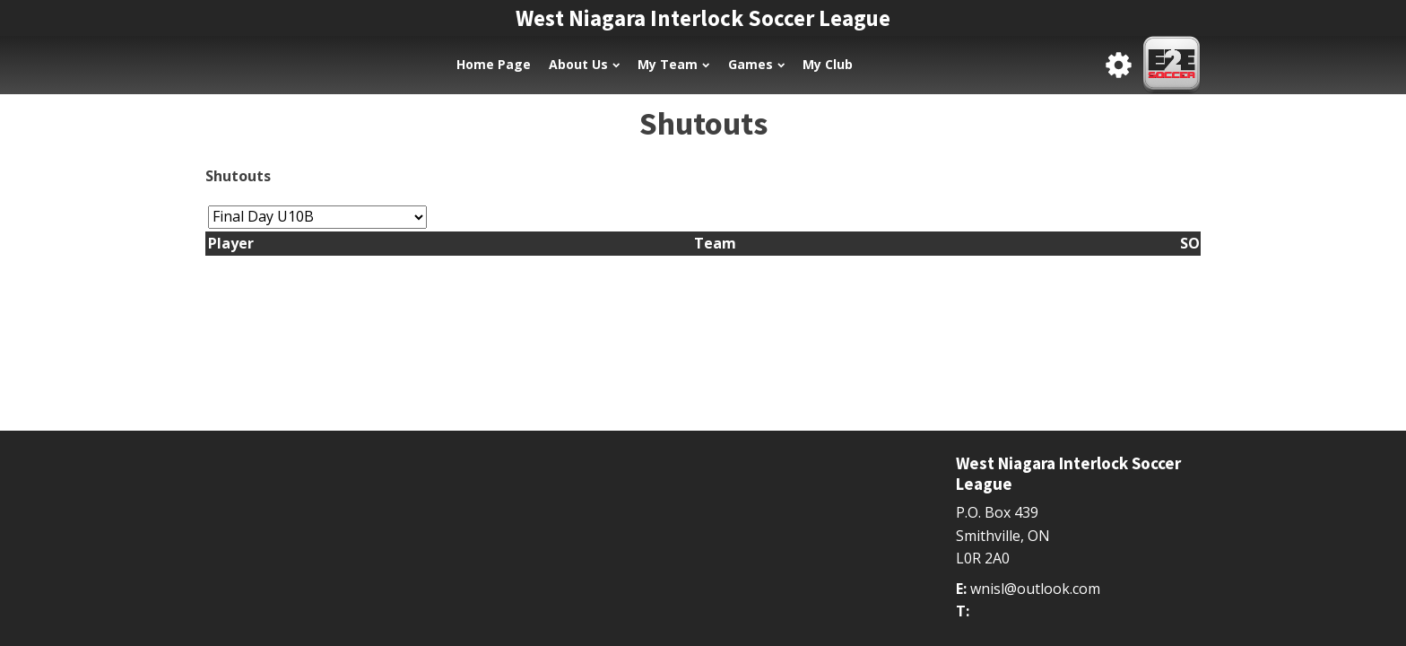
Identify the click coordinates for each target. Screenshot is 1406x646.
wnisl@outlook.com (1035, 588)
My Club (828, 64)
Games (756, 64)
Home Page (493, 64)
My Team (673, 64)
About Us (584, 64)
